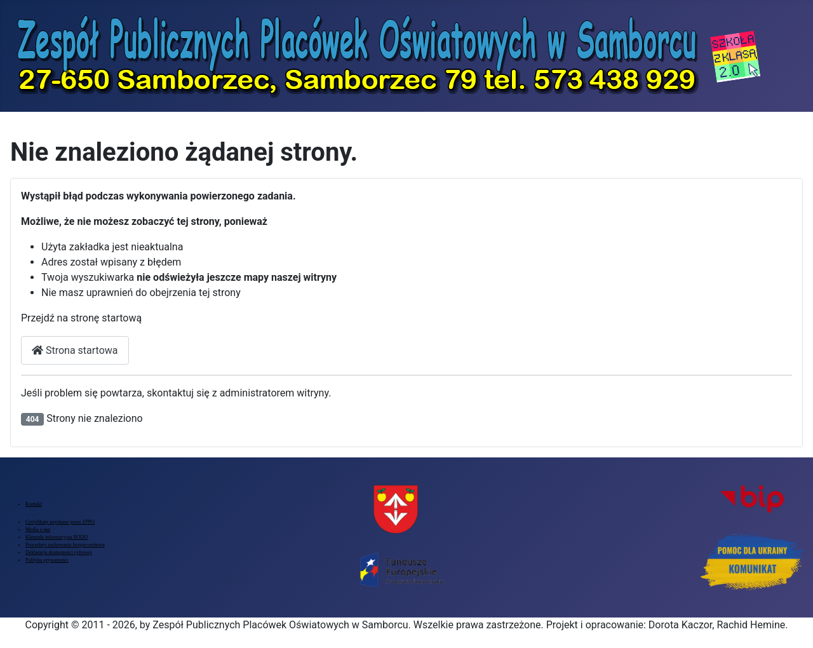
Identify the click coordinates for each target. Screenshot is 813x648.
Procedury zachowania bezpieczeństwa (65, 545)
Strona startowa (75, 350)
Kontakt (33, 504)
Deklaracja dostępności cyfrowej (58, 552)
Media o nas (37, 529)
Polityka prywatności (47, 560)
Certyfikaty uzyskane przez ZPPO (60, 522)
